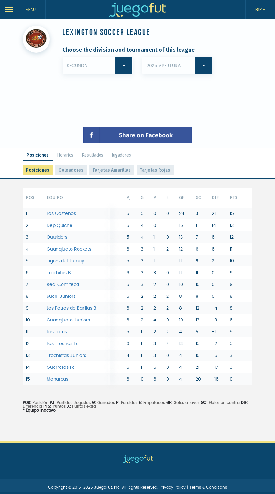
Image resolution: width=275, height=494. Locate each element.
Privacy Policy (173, 487)
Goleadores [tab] (71, 170)
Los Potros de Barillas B (71, 308)
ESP (259, 10)
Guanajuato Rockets (69, 249)
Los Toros (57, 332)
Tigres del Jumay (65, 261)
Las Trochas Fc (62, 344)
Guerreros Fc (61, 367)
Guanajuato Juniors (68, 320)
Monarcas (57, 379)
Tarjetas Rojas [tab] (155, 170)
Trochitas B (59, 273)
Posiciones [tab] (37, 155)
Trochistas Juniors (66, 355)
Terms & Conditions (208, 487)
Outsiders (57, 237)
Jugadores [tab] (121, 155)
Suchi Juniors (61, 296)
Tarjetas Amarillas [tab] (112, 170)
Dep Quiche (59, 225)
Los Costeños (61, 214)
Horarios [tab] (65, 155)
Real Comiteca (63, 284)
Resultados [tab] (92, 155)
